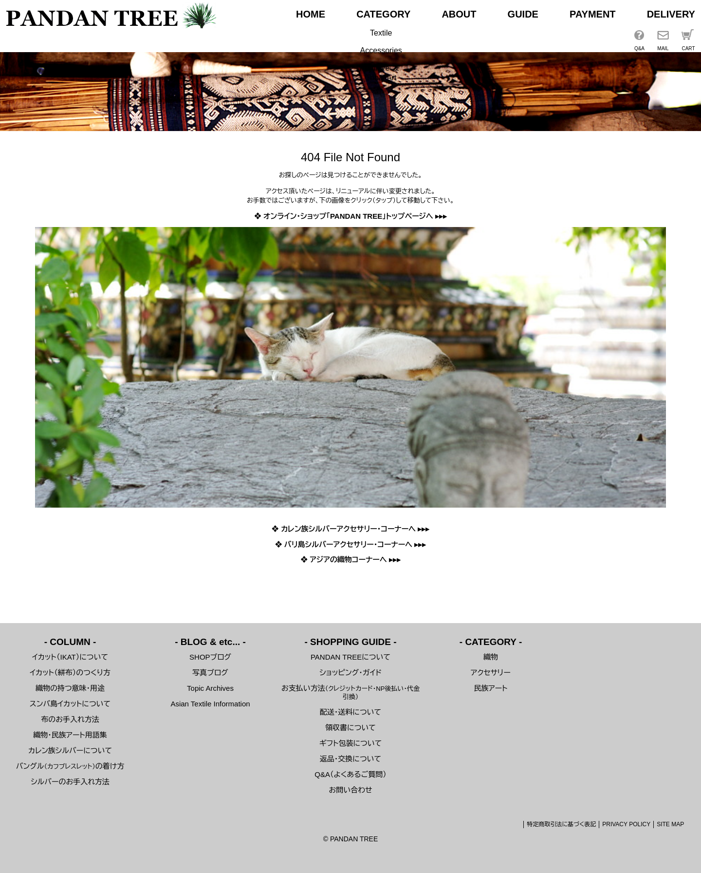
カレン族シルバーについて (70, 750)
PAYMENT (592, 14)
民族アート (490, 688)
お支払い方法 (350, 692)
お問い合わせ (350, 790)
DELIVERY (671, 14)
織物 (490, 657)
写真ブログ (210, 672)
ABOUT (459, 14)
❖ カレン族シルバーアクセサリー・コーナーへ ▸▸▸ (351, 529)
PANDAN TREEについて (350, 657)
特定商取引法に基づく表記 (561, 824)
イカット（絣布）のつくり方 (70, 672)
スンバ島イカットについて (70, 704)
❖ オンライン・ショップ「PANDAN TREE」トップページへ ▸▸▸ (350, 216)
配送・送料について (350, 712)
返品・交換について (350, 759)
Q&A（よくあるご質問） (350, 774)
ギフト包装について (350, 743)
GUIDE (523, 14)
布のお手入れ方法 (70, 719)
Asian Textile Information (210, 704)
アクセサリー (491, 672)
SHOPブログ (210, 657)
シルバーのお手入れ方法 (70, 782)
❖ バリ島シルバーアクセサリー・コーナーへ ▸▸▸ (350, 544)
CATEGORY (383, 14)
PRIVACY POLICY (626, 824)
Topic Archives (210, 688)
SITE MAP (670, 824)
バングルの (70, 766)
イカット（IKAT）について (70, 657)
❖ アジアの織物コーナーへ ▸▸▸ (350, 559)
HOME (310, 14)
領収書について (350, 727)
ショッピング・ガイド (350, 672)
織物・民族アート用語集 (70, 735)
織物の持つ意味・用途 (70, 688)
